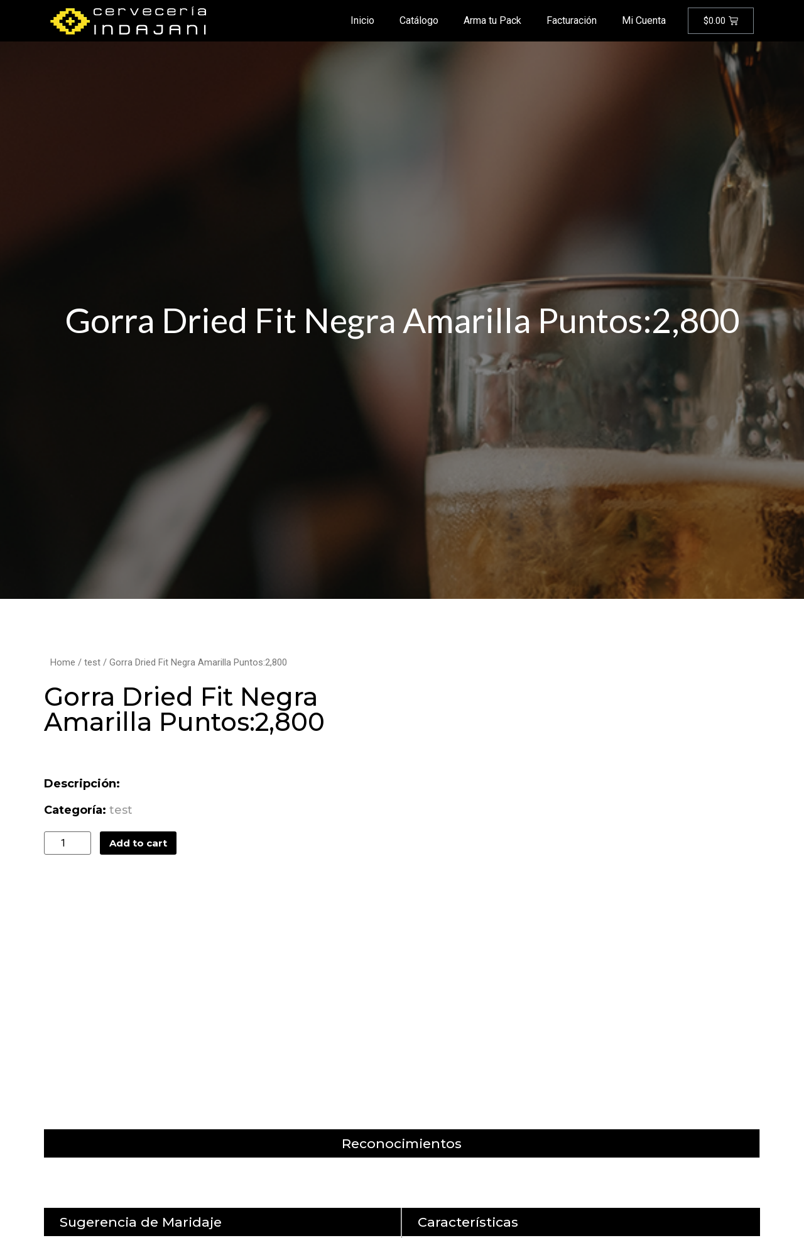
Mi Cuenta (644, 20)
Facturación (571, 20)
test (92, 662)
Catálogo (418, 20)
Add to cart (138, 843)
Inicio (362, 20)
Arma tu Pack (492, 20)
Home (62, 662)
